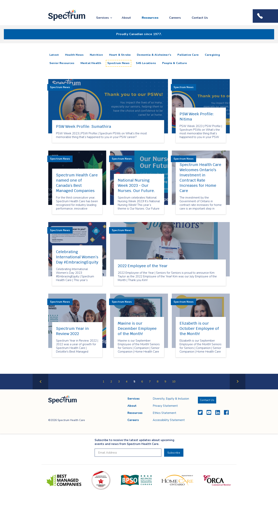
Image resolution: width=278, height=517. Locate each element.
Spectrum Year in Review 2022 (72, 331)
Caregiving (212, 55)
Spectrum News (118, 63)
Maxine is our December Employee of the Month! (137, 328)
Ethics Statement (164, 413)
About (126, 18)
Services (102, 18)
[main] (139, 220)
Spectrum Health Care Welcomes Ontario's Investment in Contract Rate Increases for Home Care (200, 177)
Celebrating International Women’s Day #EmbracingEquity (77, 257)
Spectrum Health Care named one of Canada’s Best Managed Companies (77, 183)
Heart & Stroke (120, 55)
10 (173, 381)
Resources (150, 18)
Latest (54, 55)
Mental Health (91, 63)
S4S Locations (146, 63)
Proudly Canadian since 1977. (139, 34)
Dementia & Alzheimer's (154, 55)
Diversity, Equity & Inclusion (171, 399)
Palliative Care (188, 55)
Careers (175, 18)
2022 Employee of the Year (143, 265)
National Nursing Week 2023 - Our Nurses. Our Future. (136, 185)
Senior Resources (61, 63)
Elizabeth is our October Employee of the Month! (199, 328)
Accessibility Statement (169, 420)
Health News (74, 55)
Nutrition (96, 55)
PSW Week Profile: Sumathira (83, 126)
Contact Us (200, 18)
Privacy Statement (165, 406)
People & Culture (174, 63)
